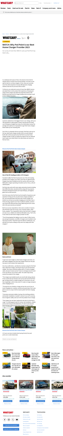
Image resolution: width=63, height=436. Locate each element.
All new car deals (26, 417)
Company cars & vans (50, 8)
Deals (9, 8)
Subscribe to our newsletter (11, 425)
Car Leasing (39, 423)
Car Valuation (40, 425)
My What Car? (56, 3)
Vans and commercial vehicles (29, 423)
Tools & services (47, 3)
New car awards (26, 425)
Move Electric (26, 434)
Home (3, 33)
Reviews (4, 8)
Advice (60, 8)
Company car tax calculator (42, 427)
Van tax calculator (41, 430)
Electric (28, 8)
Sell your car (39, 421)
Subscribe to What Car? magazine (11, 429)
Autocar (24, 430)
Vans (41, 3)
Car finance (39, 415)
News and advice (8, 350)
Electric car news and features (9, 339)
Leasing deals (26, 421)
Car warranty (39, 417)
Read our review (7, 403)
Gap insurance (40, 419)
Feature (7, 33)
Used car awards (26, 427)
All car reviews (26, 415)
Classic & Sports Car (27, 432)
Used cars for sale (18, 8)
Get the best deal (7, 401)
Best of (39, 8)
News (33, 8)
